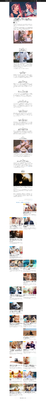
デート (26, 200)
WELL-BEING (25, 217)
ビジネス (31, 200)
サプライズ (20, 200)
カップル (24, 200)
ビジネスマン (22, 200)
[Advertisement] (23, 411)
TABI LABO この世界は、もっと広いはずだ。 (23, 202)
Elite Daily (32, 199)
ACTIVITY (10, 217)
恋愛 (28, 166)
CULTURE (10, 357)
